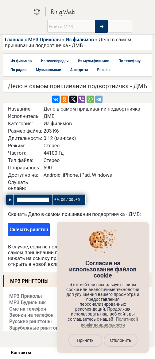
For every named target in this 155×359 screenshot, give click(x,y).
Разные (103, 70)
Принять (85, 340)
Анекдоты (79, 70)
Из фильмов (80, 40)
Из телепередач (54, 61)
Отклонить (120, 340)
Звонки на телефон (31, 315)
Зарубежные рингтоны (36, 328)
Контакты (21, 352)
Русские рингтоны (30, 321)
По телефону (129, 61)
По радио (18, 70)
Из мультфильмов (93, 61)
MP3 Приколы (44, 40)
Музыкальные (48, 70)
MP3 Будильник (27, 302)
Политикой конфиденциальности (109, 322)
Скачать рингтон (29, 229)
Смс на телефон (27, 309)
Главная (14, 40)
